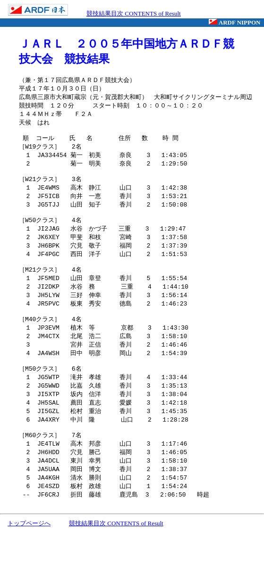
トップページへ (29, 555)
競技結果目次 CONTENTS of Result (133, 13)
